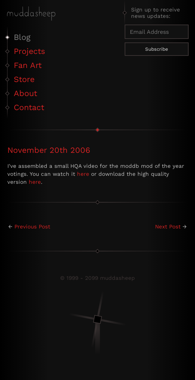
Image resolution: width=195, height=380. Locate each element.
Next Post (168, 226)
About (25, 93)
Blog (22, 37)
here (83, 174)
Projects (29, 51)
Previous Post (32, 226)
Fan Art (28, 65)
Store (24, 79)
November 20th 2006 (48, 150)
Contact (29, 107)
